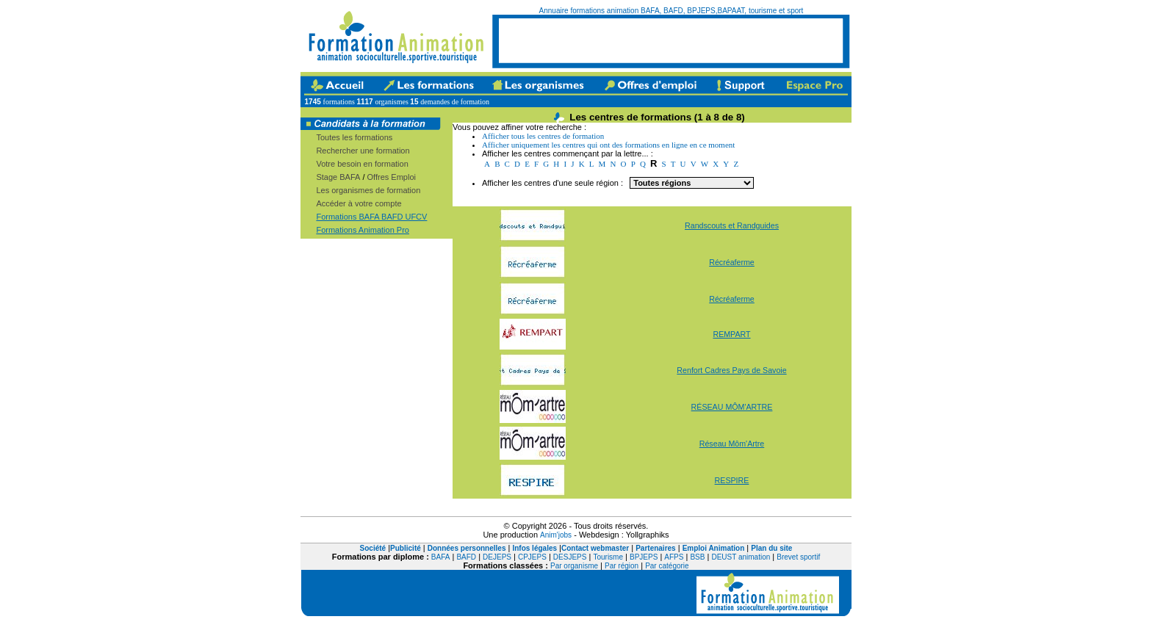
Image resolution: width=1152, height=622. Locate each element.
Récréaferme (732, 262)
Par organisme (574, 566)
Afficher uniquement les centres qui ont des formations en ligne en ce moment (608, 144)
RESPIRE (732, 480)
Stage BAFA (338, 177)
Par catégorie (666, 566)
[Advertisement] (671, 40)
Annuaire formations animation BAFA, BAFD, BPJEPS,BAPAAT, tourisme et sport (671, 11)
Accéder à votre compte (358, 203)
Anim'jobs (556, 535)
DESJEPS (570, 557)
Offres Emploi (391, 177)
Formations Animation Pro (362, 229)
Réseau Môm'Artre (732, 443)
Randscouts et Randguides (732, 225)
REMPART (731, 334)
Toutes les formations (354, 137)
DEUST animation (740, 557)
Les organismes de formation (368, 190)
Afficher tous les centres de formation (543, 135)
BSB (697, 557)
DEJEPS (497, 557)
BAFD (466, 557)
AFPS (673, 557)
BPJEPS (644, 557)
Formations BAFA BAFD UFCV (371, 216)
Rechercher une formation (362, 150)
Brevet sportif (798, 557)
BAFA (440, 557)
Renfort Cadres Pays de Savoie (731, 370)
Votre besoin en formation (362, 163)
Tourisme (608, 557)
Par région (621, 566)
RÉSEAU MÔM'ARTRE (732, 406)
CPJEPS (532, 557)
